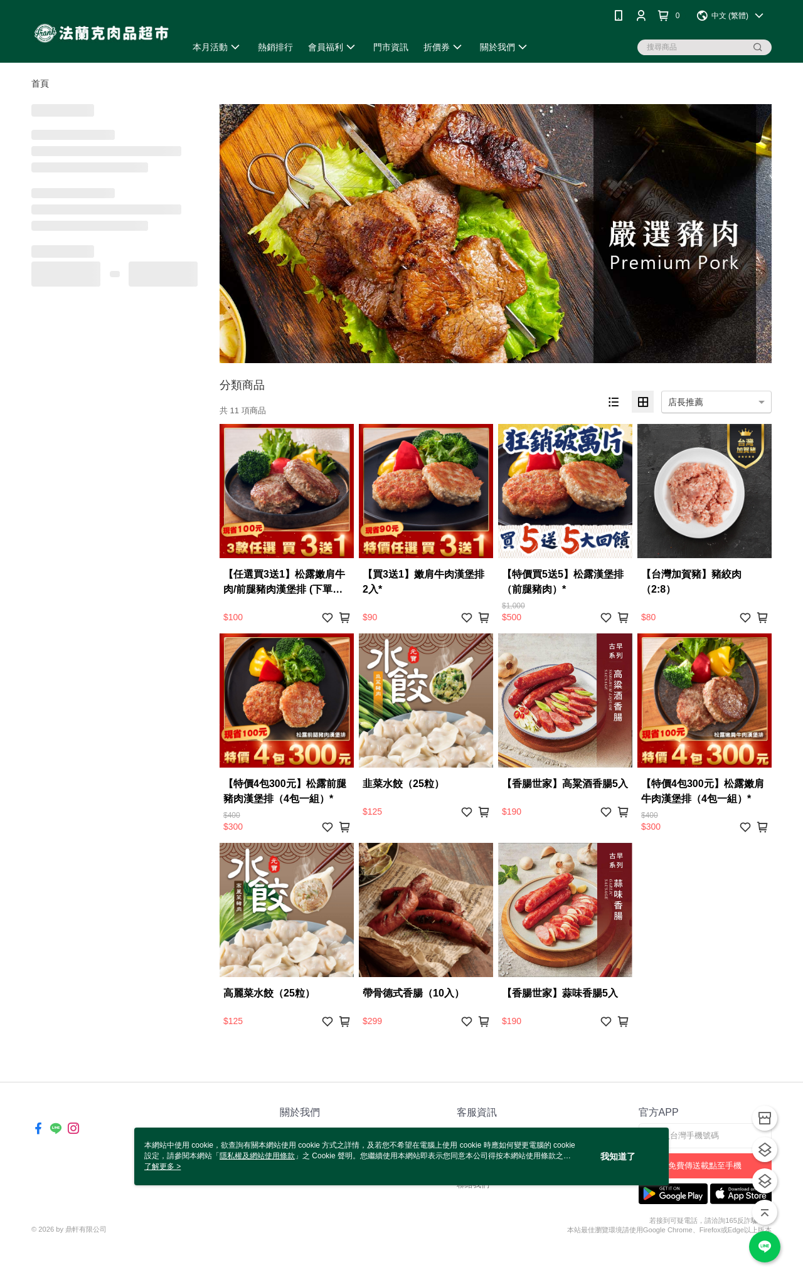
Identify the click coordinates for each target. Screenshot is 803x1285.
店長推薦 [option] (685, 402)
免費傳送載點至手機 (705, 1165)
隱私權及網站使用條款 (257, 1155)
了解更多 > (162, 1166)
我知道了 (617, 1156)
